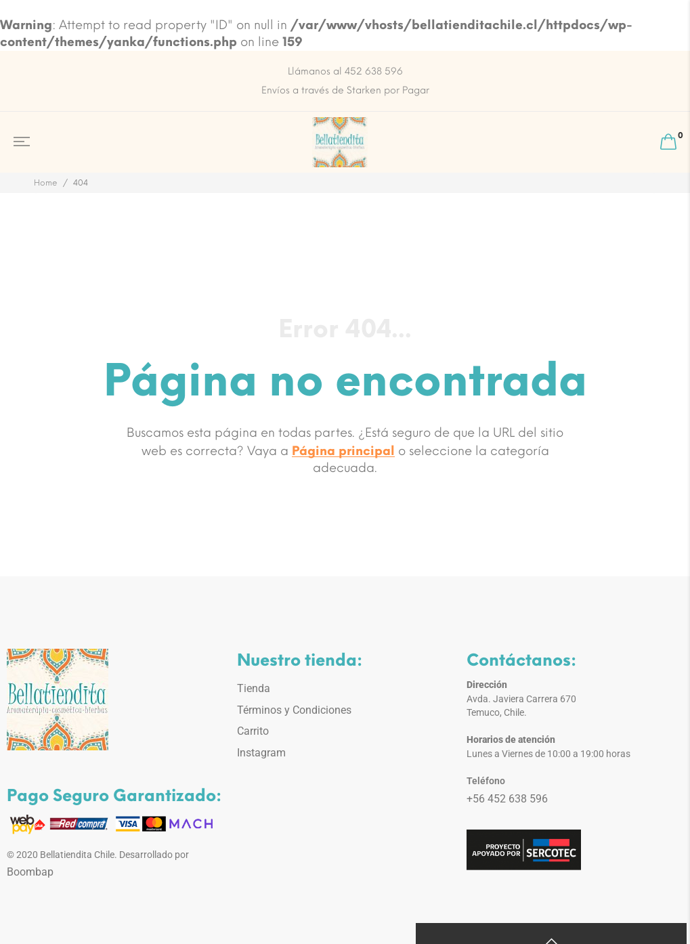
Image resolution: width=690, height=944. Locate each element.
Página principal (343, 451)
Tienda (253, 688)
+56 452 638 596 (507, 798)
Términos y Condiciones (294, 710)
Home (46, 183)
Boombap (30, 871)
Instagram (261, 752)
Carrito (253, 731)
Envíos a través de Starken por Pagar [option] (345, 90)
